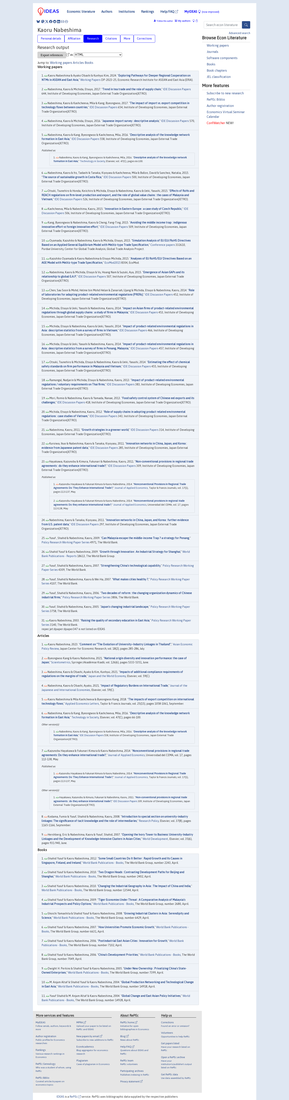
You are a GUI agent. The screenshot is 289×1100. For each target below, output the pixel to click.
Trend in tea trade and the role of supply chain (131, 89)
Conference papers (162, 244)
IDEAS (60, 1096)
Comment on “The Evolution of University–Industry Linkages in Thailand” (125, 644)
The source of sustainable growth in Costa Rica (72, 177)
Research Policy (149, 820)
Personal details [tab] (51, 38)
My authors (182, 20)
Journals (212, 51)
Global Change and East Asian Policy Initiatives (151, 995)
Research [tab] (93, 38)
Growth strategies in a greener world (105, 429)
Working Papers (90, 79)
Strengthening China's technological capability (130, 565)
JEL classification (219, 76)
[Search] (246, 25)
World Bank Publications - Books (103, 862)
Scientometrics (60, 662)
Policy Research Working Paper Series (66, 542)
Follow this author (165, 21)
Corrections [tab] (144, 38)
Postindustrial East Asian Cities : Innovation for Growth (132, 940)
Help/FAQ (169, 11)
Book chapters (217, 70)
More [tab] (127, 38)
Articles (78, 62)
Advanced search (239, 33)
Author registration (220, 105)
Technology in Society (92, 161)
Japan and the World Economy (107, 676)
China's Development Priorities (118, 954)
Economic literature (81, 11)
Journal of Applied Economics (131, 487)
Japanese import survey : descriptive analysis (130, 121)
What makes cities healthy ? (130, 579)
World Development (155, 838)
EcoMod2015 (112, 262)
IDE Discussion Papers (177, 89)
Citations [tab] (111, 38)
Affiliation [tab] (74, 38)
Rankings (147, 11)
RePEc (75, 1096)
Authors (106, 11)
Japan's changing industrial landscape (124, 606)
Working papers (218, 45)
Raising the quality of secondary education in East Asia (115, 620)
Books (211, 64)
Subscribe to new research (225, 93)
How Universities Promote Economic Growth (126, 927)
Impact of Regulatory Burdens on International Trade (134, 685)
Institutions (127, 11)
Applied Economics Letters (82, 703)
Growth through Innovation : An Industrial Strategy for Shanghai (140, 551)
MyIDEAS (201, 11)
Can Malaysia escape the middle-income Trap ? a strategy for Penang (145, 538)
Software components (222, 58)
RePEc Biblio (216, 99)
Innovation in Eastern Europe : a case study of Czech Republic (143, 208)
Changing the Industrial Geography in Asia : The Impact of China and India (144, 886)
